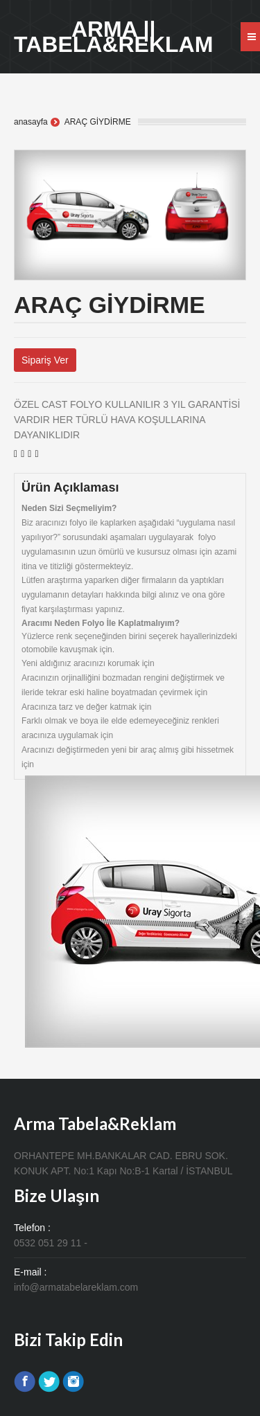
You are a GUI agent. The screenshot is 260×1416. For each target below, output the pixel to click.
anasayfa (31, 122)
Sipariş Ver (45, 360)
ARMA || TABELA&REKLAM (113, 37)
